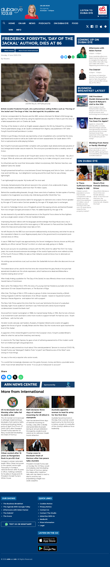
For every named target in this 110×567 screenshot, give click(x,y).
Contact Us (44, 510)
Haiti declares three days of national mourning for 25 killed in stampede (37, 407)
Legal (42, 526)
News (32, 23)
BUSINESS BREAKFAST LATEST (91, 89)
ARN (8, 559)
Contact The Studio (48, 513)
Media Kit (43, 519)
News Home (9, 50)
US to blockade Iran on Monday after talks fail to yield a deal (12, 406)
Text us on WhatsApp (18, 524)
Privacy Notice (46, 507)
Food (75, 23)
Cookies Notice (46, 504)
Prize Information (47, 522)
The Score (7, 516)
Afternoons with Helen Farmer (15, 510)
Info (18, 30)
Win (11, 30)
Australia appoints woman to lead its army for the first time (63, 406)
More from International (28, 50)
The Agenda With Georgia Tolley (16, 507)
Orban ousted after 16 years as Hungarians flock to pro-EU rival (12, 449)
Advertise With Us (47, 516)
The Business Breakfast (13, 504)
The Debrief (8, 513)
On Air (22, 23)
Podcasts (44, 23)
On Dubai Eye (61, 23)
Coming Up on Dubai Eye (88, 41)
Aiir (15, 559)
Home (12, 23)
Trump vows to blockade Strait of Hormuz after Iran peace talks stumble (37, 450)
